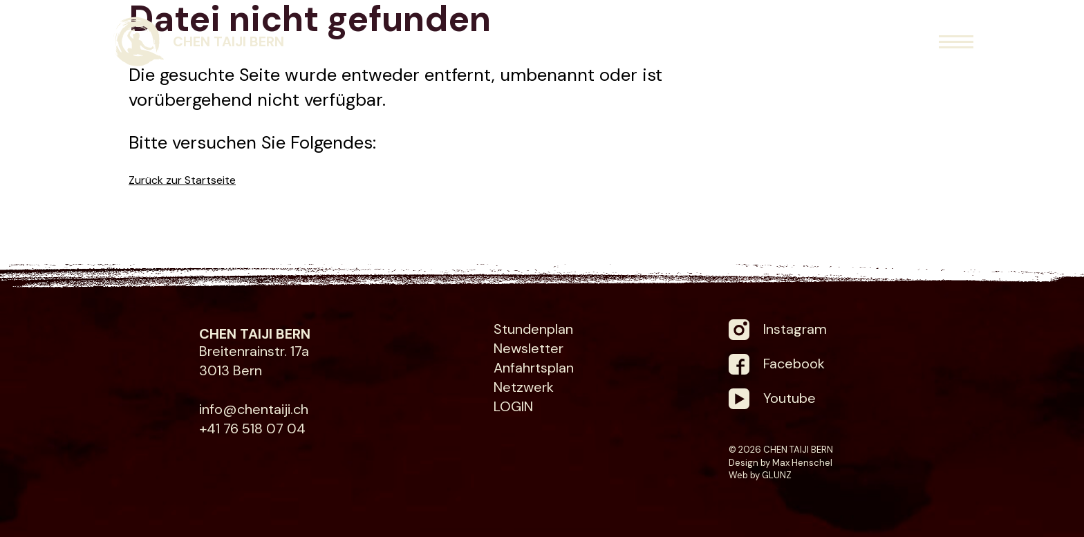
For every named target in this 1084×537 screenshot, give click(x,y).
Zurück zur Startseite (182, 180)
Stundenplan (533, 329)
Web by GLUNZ (760, 475)
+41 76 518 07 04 (252, 428)
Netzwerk (524, 387)
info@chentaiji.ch (253, 409)
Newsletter (528, 348)
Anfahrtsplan (534, 368)
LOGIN (513, 406)
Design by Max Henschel (780, 463)
